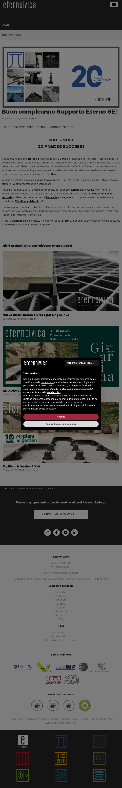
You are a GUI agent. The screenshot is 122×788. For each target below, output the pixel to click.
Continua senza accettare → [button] (81, 363)
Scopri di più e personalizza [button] (61, 424)
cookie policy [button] (53, 392)
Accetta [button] (61, 416)
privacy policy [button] (48, 382)
